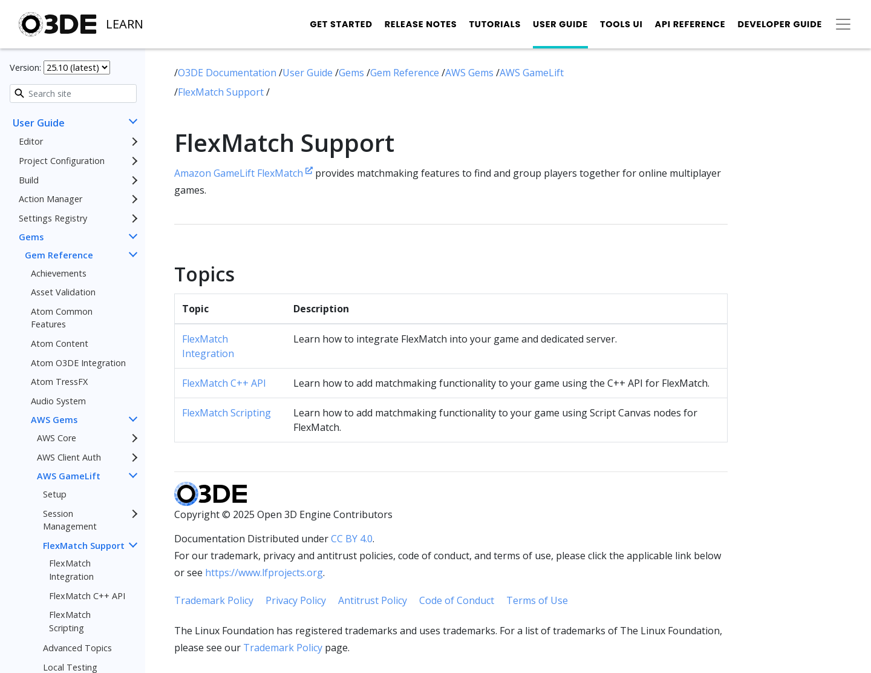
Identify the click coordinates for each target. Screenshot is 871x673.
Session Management (70, 520)
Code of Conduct (456, 600)
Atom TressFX (59, 381)
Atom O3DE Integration (78, 363)
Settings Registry (53, 218)
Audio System (58, 401)
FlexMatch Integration (71, 569)
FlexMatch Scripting (70, 621)
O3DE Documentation (228, 72)
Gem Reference (59, 255)
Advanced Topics (77, 648)
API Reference (690, 24)
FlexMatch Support (84, 545)
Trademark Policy (213, 600)
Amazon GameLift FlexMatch (243, 173)
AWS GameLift (68, 476)
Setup (55, 494)
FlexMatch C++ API (87, 596)
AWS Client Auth (69, 457)
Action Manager (50, 199)
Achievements (58, 273)
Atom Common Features (62, 318)
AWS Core (56, 438)
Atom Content (59, 343)
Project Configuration (62, 160)
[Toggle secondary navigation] (843, 24)
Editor (31, 141)
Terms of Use (537, 600)
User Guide (560, 24)
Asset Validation (63, 292)
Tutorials (495, 24)
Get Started (341, 24)
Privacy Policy (296, 600)
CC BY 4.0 (352, 538)
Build (29, 180)
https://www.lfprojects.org (264, 572)
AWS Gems (54, 419)
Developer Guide (779, 24)
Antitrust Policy (372, 600)
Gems (31, 237)
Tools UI (621, 24)
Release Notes (421, 24)
